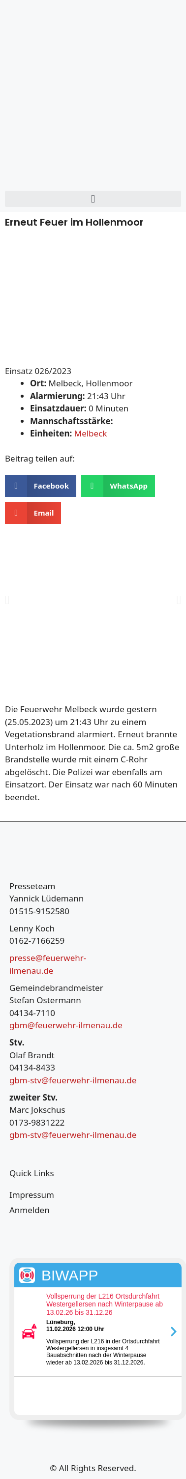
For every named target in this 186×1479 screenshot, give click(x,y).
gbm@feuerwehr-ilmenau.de (66, 1025)
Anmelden (29, 1210)
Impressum (31, 1194)
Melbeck (90, 433)
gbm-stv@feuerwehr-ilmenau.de (72, 1080)
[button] (93, 199)
